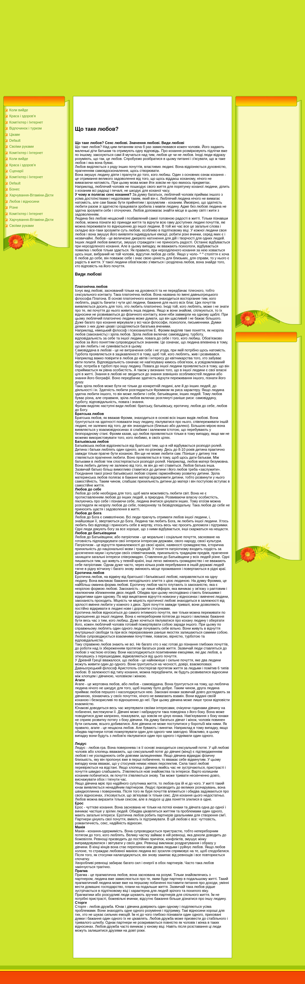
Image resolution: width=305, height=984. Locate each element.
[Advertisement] (119, 46)
